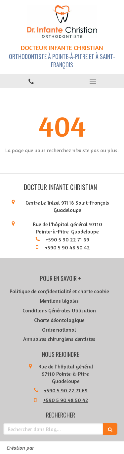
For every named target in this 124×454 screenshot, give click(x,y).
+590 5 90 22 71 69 (67, 239)
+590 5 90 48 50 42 (67, 247)
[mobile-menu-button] (93, 81)
